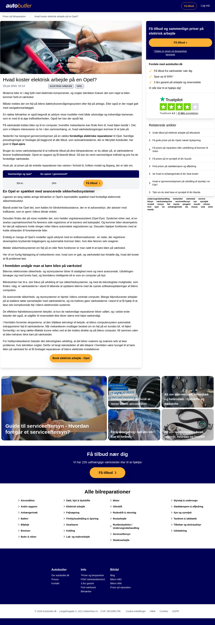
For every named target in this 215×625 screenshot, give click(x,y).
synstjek (204, 201)
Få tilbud (189, 6)
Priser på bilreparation (14, 16)
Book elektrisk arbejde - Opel (71, 358)
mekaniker (178, 199)
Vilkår (153, 611)
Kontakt (55, 583)
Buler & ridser (27, 536)
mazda (150, 209)
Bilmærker (86, 591)
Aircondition (26, 500)
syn (195, 201)
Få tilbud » (180, 42)
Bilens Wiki (116, 583)
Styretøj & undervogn (184, 500)
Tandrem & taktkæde (184, 518)
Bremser (24, 530)
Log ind (205, 5)
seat (203, 207)
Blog (112, 575)
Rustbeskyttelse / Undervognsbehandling (124, 526)
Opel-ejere (18, 144)
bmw (210, 207)
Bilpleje (23, 524)
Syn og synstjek (181, 512)
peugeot (187, 204)
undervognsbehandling (158, 199)
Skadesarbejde (120, 540)
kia (187, 207)
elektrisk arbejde (61, 86)
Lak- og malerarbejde (76, 536)
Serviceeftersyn (120, 534)
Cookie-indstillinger (136, 611)
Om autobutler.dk (60, 575)
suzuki (197, 204)
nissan (194, 207)
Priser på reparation (120, 587)
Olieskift (116, 506)
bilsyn (150, 201)
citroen (206, 204)
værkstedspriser (164, 201)
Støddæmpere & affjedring (187, 506)
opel (79, 86)
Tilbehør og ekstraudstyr (186, 524)
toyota (176, 204)
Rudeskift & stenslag (123, 512)
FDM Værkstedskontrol (93, 579)
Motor (114, 500)
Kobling (69, 530)
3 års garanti (87, 583)
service (201, 199)
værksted (191, 199)
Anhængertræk (28, 512)
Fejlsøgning (71, 512)
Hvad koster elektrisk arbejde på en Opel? (50, 79)
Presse (55, 579)
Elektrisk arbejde (74, 506)
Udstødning (179, 530)
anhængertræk (175, 207)
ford (149, 207)
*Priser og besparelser (92, 575)
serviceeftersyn (183, 201)
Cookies (164, 611)
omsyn (160, 204)
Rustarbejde (118, 518)
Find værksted (88, 587)
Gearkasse (70, 524)
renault (151, 204)
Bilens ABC (116, 579)
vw (163, 207)
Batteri (23, 518)
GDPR (175, 611)
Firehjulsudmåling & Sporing (80, 518)
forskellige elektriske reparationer (91, 136)
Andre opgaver (27, 506)
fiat (169, 204)
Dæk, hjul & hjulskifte (76, 500)
